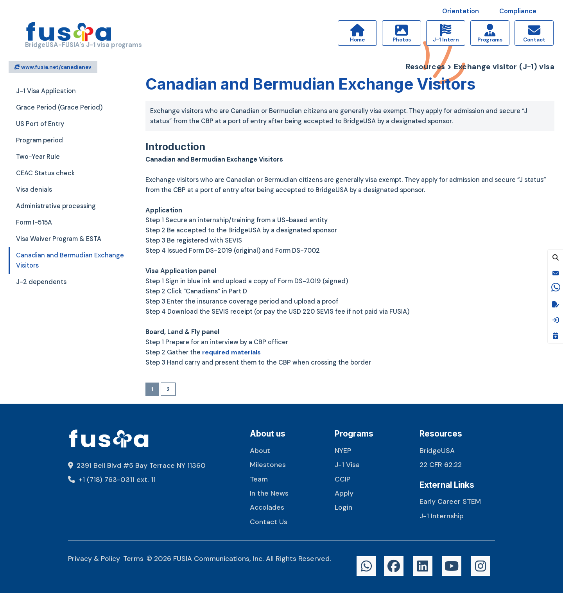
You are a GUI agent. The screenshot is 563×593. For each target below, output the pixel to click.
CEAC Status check (45, 173)
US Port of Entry (40, 124)
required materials (232, 352)
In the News (269, 493)
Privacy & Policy (94, 558)
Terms (133, 558)
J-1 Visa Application (46, 91)
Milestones (268, 464)
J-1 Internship (442, 515)
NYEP (343, 450)
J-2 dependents (41, 282)
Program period (39, 140)
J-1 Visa (347, 464)
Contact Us (268, 521)
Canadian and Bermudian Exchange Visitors (70, 260)
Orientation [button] (460, 11)
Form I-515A (34, 222)
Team (259, 478)
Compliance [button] (517, 11)
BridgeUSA (437, 450)
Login (343, 507)
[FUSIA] (69, 33)
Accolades (267, 507)
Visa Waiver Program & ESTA (58, 239)
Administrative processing (56, 206)
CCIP (342, 478)
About (260, 450)
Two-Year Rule (38, 157)
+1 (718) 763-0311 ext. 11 (112, 479)
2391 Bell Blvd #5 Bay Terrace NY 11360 (137, 465)
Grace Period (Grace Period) (59, 107)
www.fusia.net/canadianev (52, 67)
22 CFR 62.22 (441, 464)
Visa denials (34, 189)
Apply (344, 493)
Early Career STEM (450, 501)
